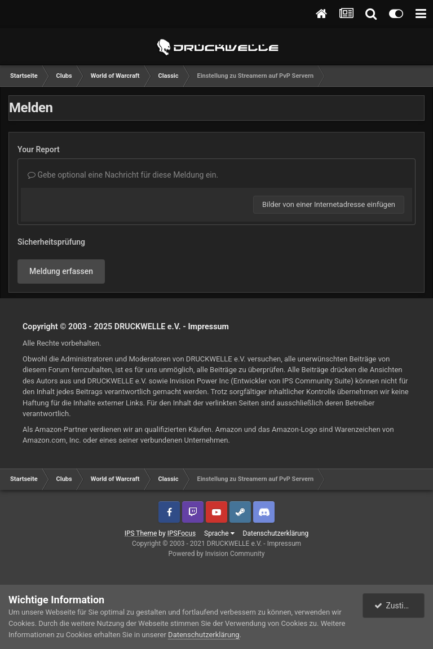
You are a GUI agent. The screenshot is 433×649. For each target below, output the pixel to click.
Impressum (208, 326)
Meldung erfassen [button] (61, 271)
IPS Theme (141, 533)
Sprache (219, 533)
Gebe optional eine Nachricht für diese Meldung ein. (123, 174)
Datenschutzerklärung (276, 533)
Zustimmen (399, 605)
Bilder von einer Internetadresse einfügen (328, 204)
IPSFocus (181, 533)
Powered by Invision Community (217, 554)
